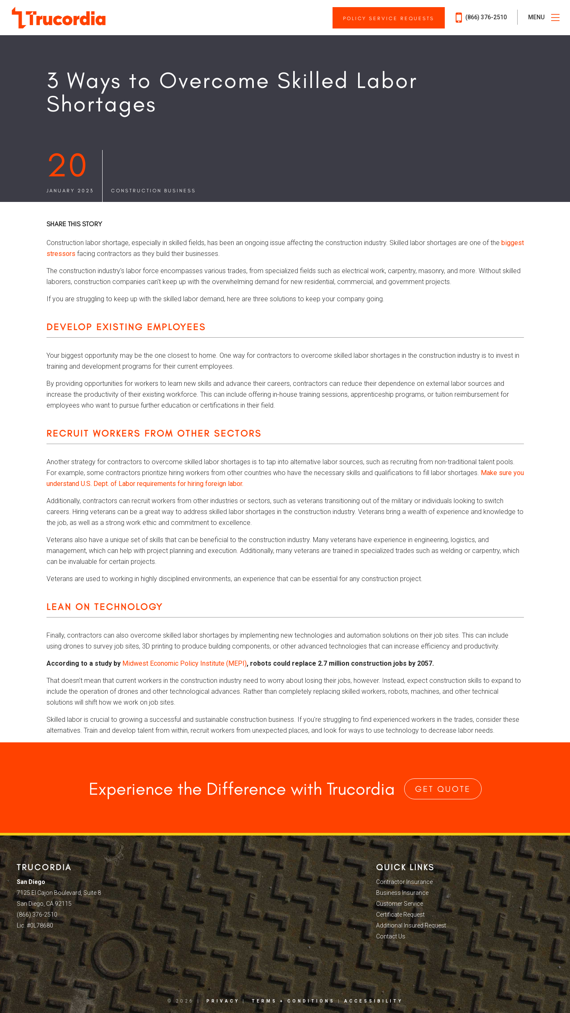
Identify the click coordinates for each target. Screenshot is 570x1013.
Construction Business (153, 191)
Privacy (223, 1001)
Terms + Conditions (293, 1001)
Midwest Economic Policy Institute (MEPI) (184, 663)
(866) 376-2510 (481, 17)
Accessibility (373, 1001)
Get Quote (443, 789)
